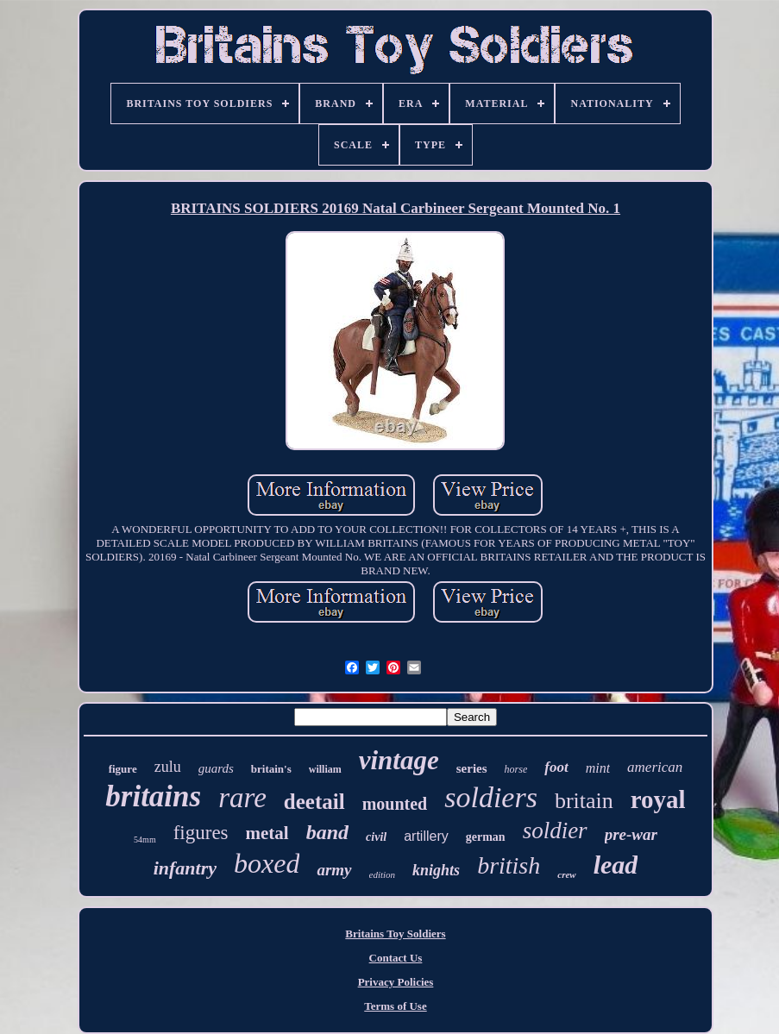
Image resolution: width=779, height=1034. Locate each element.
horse (516, 769)
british (508, 865)
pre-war (631, 834)
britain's (271, 768)
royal (658, 799)
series (471, 768)
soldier (555, 830)
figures (201, 832)
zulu (167, 766)
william (325, 769)
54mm (145, 839)
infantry (185, 868)
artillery (426, 836)
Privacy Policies (396, 981)
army (334, 870)
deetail (314, 801)
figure (123, 768)
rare (242, 797)
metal (267, 833)
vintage (399, 760)
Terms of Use (395, 1006)
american (654, 767)
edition (382, 874)
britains (153, 796)
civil (376, 836)
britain (584, 800)
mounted (395, 803)
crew (566, 874)
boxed (266, 863)
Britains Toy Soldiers (395, 933)
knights (436, 870)
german (486, 836)
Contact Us (396, 957)
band (327, 832)
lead (616, 864)
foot (556, 767)
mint (598, 768)
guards (216, 768)
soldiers (490, 797)
